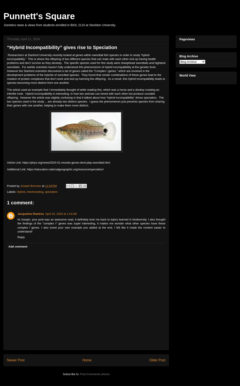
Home (87, 360)
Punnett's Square (39, 16)
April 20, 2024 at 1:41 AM (61, 213)
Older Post (157, 360)
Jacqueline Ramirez (30, 213)
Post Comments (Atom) (95, 374)
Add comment (18, 246)
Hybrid (21, 191)
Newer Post (16, 360)
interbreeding (35, 191)
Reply (21, 237)
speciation (51, 191)
